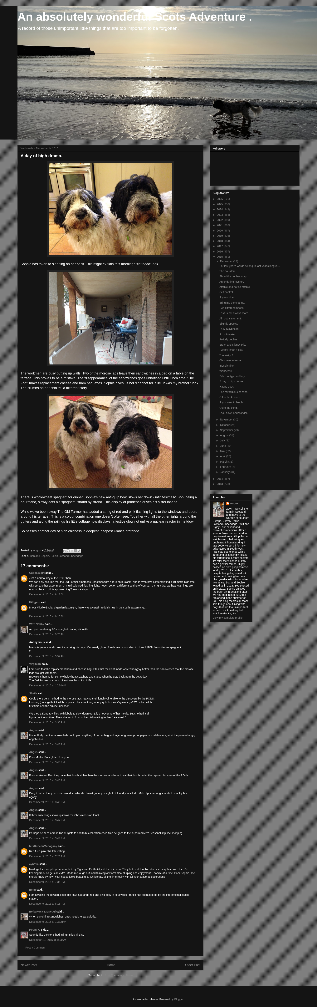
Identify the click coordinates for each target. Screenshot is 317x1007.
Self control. (226, 292)
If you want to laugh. (231, 402)
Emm (32, 889)
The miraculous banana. (233, 392)
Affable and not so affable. (235, 286)
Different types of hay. (232, 376)
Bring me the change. (232, 302)
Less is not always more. (234, 313)
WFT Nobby (36, 624)
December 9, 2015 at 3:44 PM (47, 762)
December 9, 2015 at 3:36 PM (47, 722)
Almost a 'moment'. (230, 318)
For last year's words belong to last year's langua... (249, 265)
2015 (220, 256)
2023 (220, 214)
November (226, 419)
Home (111, 965)
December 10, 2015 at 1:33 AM (47, 939)
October (225, 424)
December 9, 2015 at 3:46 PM (47, 802)
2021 (220, 225)
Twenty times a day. (231, 349)
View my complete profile (227, 617)
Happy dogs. (227, 386)
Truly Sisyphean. (229, 328)
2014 (220, 478)
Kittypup (34, 602)
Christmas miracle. (230, 360)
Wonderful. (225, 371)
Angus (33, 730)
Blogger (178, 999)
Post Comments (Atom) (119, 975)
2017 (220, 246)
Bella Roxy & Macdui (42, 911)
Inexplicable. (226, 365)
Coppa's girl (37, 572)
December (226, 261)
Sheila (33, 693)
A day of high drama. (231, 381)
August (224, 435)
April (223, 456)
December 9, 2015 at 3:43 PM (47, 744)
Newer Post (29, 965)
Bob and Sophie (39, 555)
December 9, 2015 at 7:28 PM (47, 856)
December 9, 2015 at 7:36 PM (47, 881)
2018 (220, 240)
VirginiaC (35, 663)
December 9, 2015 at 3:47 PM (47, 820)
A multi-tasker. (227, 334)
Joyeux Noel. (227, 297)
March (224, 461)
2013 (220, 484)
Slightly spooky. (228, 323)
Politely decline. (228, 339)
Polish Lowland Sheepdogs (67, 555)
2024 (220, 209)
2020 (220, 230)
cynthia (34, 864)
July (223, 440)
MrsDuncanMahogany (43, 846)
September (227, 430)
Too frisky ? (226, 355)
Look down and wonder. (233, 412)
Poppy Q (34, 929)
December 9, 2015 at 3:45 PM (47, 780)
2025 (220, 204)
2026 (220, 199)
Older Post (192, 965)
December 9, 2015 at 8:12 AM (47, 594)
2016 (220, 251)
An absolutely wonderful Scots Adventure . (134, 16)
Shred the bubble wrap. (233, 276)
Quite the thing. (228, 407)
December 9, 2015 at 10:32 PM (47, 921)
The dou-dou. (227, 271)
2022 (220, 219)
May (223, 451)
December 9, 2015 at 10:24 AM (47, 685)
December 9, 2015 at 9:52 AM (47, 656)
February (226, 466)
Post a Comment (35, 947)
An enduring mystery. (232, 281)
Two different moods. (231, 307)
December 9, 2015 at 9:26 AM (47, 634)
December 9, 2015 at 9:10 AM (47, 616)
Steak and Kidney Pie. (232, 344)
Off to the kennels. (230, 397)
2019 (220, 235)
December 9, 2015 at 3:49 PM (47, 838)
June (223, 445)
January (225, 472)
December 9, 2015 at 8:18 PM (47, 903)
